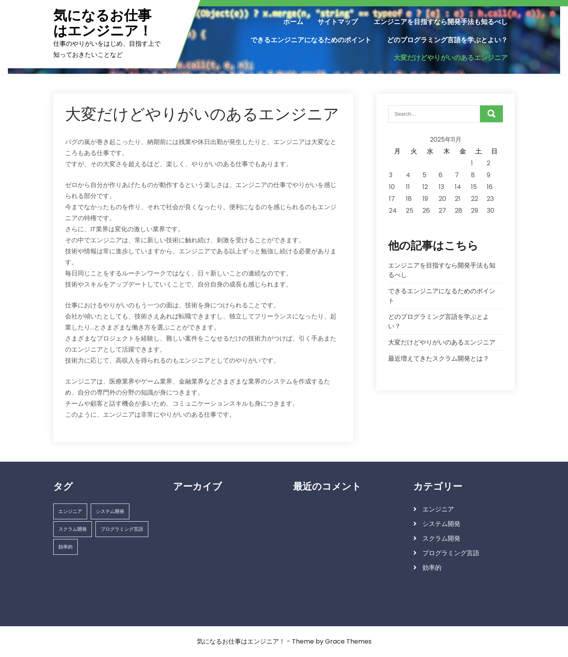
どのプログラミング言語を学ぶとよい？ (447, 40)
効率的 (431, 567)
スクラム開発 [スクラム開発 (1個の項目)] (72, 529)
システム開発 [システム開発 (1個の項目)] (110, 511)
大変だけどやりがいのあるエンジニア (451, 57)
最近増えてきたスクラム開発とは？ (438, 358)
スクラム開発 (441, 538)
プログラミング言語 (450, 553)
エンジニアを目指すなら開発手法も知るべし (441, 21)
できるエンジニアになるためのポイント (310, 40)
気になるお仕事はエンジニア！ (102, 23)
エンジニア (438, 509)
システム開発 (441, 523)
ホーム (293, 21)
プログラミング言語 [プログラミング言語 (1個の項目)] (122, 529)
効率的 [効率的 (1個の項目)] (65, 546)
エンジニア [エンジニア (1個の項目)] (70, 511)
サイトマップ (338, 21)
